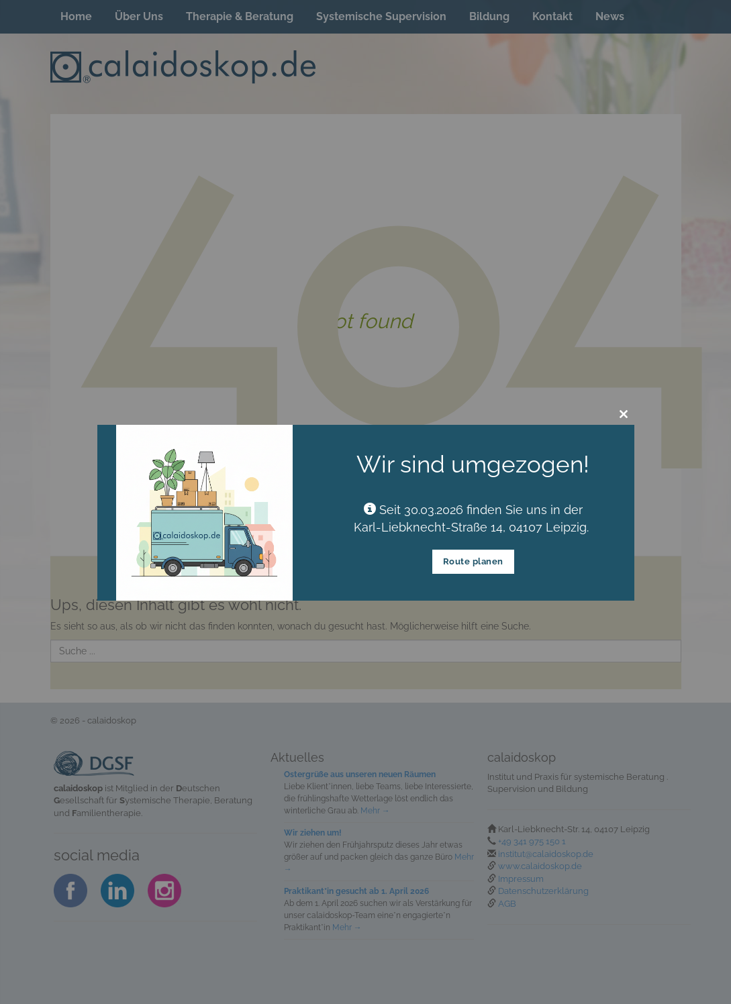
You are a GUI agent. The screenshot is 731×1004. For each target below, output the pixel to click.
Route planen (473, 561)
